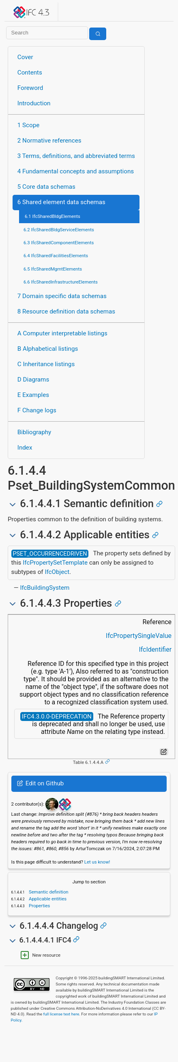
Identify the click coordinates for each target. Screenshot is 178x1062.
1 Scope (28, 125)
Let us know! (97, 862)
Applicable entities (47, 899)
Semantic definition (48, 892)
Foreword (30, 88)
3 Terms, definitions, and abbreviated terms (76, 156)
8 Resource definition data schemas (66, 311)
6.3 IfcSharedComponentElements (59, 242)
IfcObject (57, 572)
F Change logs (36, 410)
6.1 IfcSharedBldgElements (52, 216)
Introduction (34, 103)
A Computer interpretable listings (62, 333)
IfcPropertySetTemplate (55, 562)
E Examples (33, 395)
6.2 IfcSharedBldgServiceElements (59, 229)
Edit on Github (40, 783)
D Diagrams (33, 379)
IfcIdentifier (155, 649)
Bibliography (34, 432)
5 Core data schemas (46, 186)
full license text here (61, 1014)
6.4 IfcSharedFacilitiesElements (56, 255)
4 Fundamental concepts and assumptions (75, 171)
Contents (29, 72)
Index (24, 447)
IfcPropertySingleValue (139, 636)
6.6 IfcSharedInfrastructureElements (61, 282)
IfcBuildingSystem (44, 587)
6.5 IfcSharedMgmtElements (53, 269)
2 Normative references (49, 140)
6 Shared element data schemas (61, 202)
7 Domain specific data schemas (62, 296)
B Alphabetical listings (47, 348)
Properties (39, 905)
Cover (25, 57)
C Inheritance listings (46, 364)
